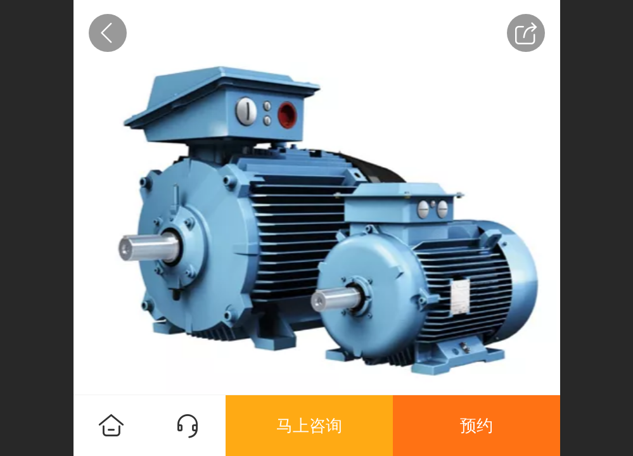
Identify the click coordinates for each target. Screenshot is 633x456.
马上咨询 (309, 425)
